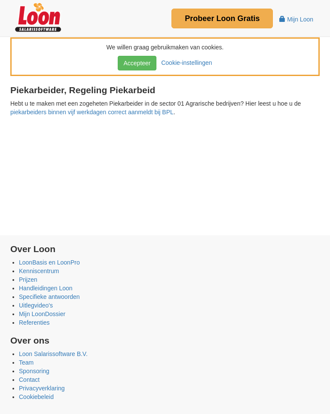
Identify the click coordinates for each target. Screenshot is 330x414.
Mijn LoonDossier (42, 313)
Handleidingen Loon (46, 288)
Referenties (34, 322)
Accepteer (136, 63)
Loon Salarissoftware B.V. (53, 353)
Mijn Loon (296, 19)
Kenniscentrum (39, 271)
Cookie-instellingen (185, 62)
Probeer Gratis (222, 18)
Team (26, 362)
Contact (29, 379)
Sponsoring (34, 371)
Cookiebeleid (36, 396)
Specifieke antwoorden (49, 296)
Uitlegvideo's (36, 305)
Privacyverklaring (42, 388)
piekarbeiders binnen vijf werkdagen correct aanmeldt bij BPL (92, 112)
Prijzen (28, 279)
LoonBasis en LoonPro (49, 262)
